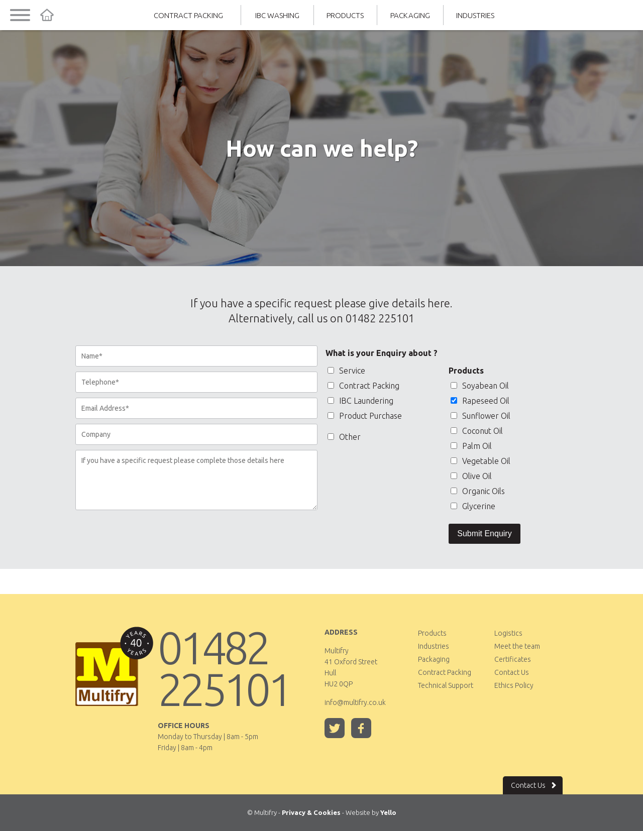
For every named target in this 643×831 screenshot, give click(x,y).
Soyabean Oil (480, 385)
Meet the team (517, 646)
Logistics (508, 633)
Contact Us (511, 672)
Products (345, 15)
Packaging (410, 15)
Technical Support (445, 685)
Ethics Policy (513, 685)
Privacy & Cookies (311, 812)
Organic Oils (478, 491)
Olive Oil (471, 476)
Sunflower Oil (480, 415)
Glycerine (473, 506)
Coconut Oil (477, 430)
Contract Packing (188, 15)
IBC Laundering (360, 400)
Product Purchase (365, 415)
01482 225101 (224, 668)
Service (346, 370)
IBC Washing (277, 15)
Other (344, 436)
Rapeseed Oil (480, 400)
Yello (388, 812)
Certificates (512, 659)
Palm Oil (471, 445)
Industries (475, 15)
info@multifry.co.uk (355, 702)
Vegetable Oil (480, 460)
